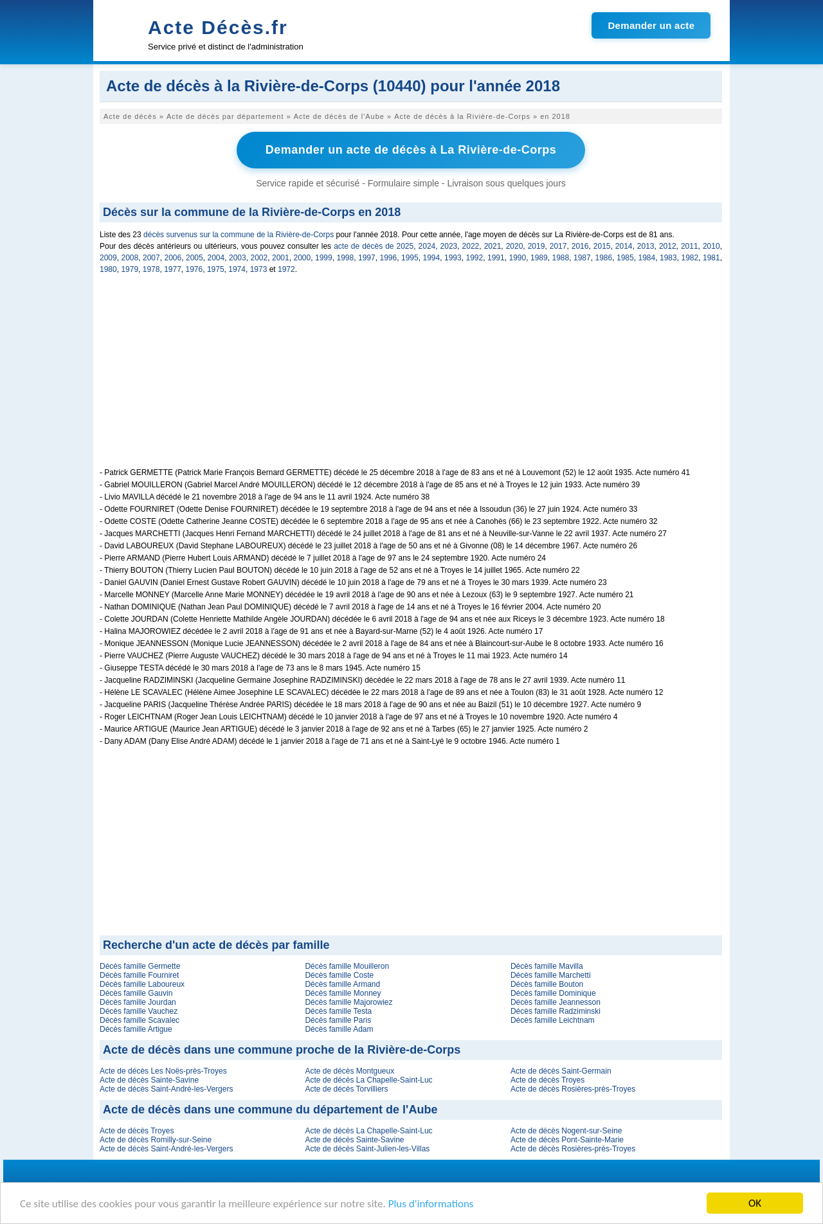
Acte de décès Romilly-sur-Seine (156, 1139)
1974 (237, 269)
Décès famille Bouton (547, 984)
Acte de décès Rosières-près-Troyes (573, 1089)
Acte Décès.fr (218, 27)
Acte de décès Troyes (547, 1080)
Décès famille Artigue (136, 1029)
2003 (237, 257)
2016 (580, 246)
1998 (345, 257)
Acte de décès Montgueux (349, 1071)
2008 (130, 257)
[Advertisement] (411, 378)
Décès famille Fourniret (139, 975)
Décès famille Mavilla (547, 966)
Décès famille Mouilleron (347, 966)
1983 (668, 257)
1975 (215, 269)
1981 (711, 257)
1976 (194, 269)
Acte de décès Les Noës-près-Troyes (163, 1071)
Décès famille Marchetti (551, 975)
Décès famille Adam (339, 1029)
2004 (216, 257)
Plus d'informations (431, 1204)
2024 (427, 246)
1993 (453, 257)
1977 (172, 269)
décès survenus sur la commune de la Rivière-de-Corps (238, 234)
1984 (647, 257)
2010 (711, 246)
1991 (496, 257)
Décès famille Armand (342, 984)
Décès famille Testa (338, 1011)
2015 (602, 246)
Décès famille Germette (140, 966)
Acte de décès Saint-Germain (561, 1071)
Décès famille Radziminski (556, 1011)
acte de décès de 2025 (373, 246)
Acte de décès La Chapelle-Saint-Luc (368, 1080)
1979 (129, 269)
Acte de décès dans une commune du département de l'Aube (270, 1109)
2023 (449, 246)
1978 (151, 269)
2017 (558, 246)
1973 (258, 269)
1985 (625, 257)
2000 (302, 257)
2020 (514, 246)
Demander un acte (651, 25)
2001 (280, 257)
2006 (173, 257)
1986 (604, 257)
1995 (410, 257)
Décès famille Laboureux (142, 984)
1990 (518, 257)
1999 (323, 257)
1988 (561, 257)
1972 (286, 269)
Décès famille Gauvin (136, 993)
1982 (690, 257)
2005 (194, 257)
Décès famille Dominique (553, 993)
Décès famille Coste (339, 975)
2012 (667, 246)
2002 (259, 257)
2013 (646, 246)
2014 (624, 246)
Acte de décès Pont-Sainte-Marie (567, 1139)
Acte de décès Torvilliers (346, 1089)
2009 (108, 257)
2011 (689, 246)
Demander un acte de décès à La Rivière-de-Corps (411, 149)
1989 (539, 257)
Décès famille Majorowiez (348, 1002)
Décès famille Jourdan (138, 1002)
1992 (475, 257)
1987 (582, 257)
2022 (471, 246)
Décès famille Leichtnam (553, 1020)
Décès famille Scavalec (139, 1020)
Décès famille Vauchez (138, 1011)
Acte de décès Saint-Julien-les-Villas (367, 1148)
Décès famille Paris (338, 1020)
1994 (431, 257)
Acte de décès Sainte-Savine (149, 1080)
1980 (108, 269)
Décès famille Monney (343, 993)
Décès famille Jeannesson (556, 1002)
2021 (493, 246)
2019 (536, 246)
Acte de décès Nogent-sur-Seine (566, 1130)
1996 (388, 257)
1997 (366, 257)
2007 (151, 257)
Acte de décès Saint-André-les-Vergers (166, 1089)
